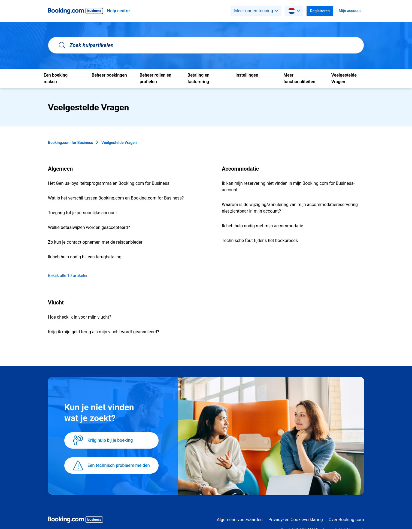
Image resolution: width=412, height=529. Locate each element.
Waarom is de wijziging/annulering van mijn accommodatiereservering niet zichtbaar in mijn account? (290, 208)
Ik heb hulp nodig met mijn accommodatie (262, 225)
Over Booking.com (346, 519)
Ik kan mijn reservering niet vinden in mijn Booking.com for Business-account (288, 186)
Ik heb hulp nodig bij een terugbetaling (84, 256)
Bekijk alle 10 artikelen (68, 275)
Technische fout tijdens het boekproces (260, 240)
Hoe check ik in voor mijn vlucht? (79, 317)
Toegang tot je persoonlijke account (82, 212)
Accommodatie (240, 168)
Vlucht (56, 302)
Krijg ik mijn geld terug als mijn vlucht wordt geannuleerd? (103, 331)
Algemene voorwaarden (240, 519)
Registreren (320, 11)
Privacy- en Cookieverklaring (295, 519)
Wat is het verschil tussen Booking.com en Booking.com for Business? (116, 198)
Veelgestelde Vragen (119, 142)
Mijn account (350, 10)
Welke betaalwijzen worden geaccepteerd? (89, 227)
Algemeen (60, 168)
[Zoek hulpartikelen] (206, 45)
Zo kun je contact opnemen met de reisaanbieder (95, 242)
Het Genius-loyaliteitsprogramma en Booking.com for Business (108, 183)
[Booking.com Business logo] (75, 520)
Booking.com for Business (70, 142)
